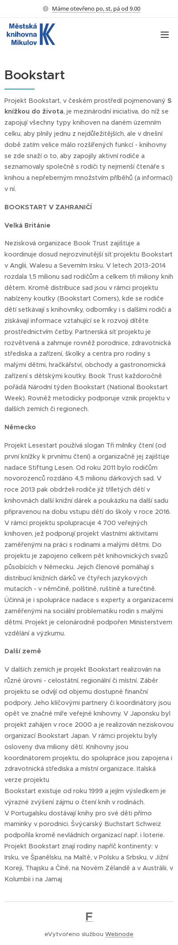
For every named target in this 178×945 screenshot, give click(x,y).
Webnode (119, 934)
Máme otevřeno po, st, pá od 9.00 (96, 8)
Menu (165, 34)
